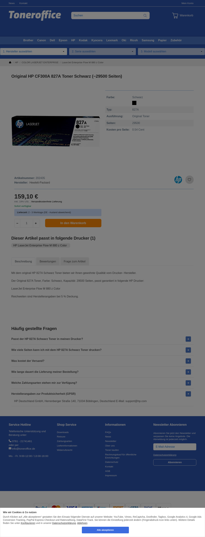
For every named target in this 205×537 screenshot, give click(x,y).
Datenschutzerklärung (64, 523)
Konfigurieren (28, 523)
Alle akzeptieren (105, 530)
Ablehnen (82, 523)
